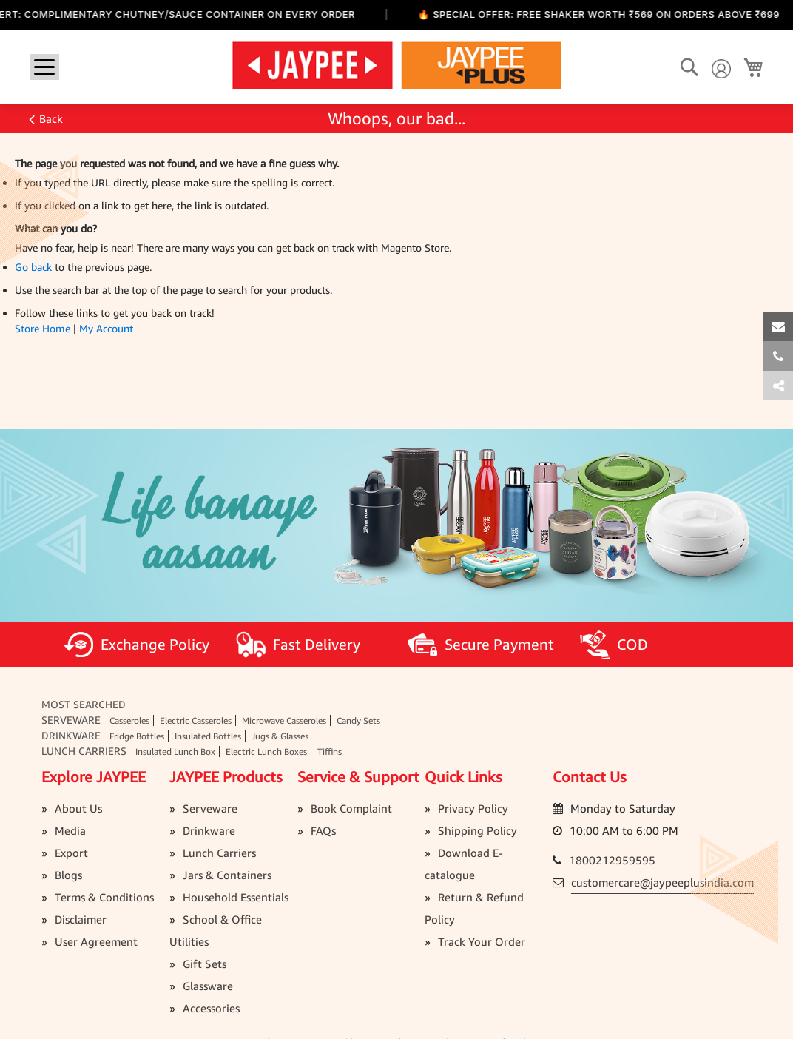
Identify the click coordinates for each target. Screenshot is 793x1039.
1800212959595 (612, 860)
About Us (78, 808)
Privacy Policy (473, 808)
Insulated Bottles (208, 736)
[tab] (778, 385)
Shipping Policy (477, 830)
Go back (33, 266)
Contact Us (590, 776)
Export (71, 852)
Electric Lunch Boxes (266, 751)
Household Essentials (235, 897)
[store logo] (396, 64)
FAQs (323, 830)
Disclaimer (81, 919)
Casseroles (129, 720)
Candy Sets (358, 720)
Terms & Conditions (104, 897)
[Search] (689, 68)
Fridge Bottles (136, 736)
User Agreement (96, 941)
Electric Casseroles (196, 720)
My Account (106, 328)
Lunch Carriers (83, 750)
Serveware (71, 719)
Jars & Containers (227, 874)
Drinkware (71, 735)
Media (70, 830)
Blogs (68, 874)
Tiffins (329, 751)
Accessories (211, 1008)
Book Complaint (351, 808)
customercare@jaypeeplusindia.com (662, 882)
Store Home (42, 328)
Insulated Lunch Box (175, 751)
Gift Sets (204, 963)
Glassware (208, 985)
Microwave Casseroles (284, 720)
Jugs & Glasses (280, 736)
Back (51, 118)
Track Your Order (481, 941)
